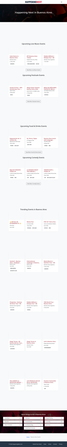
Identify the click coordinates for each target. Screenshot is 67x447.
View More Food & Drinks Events (33, 152)
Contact (55, 444)
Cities (45, 444)
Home (49, 444)
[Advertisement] (33, 32)
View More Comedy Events (33, 183)
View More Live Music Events (33, 70)
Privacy (60, 444)
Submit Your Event (37, 444)
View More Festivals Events (33, 101)
